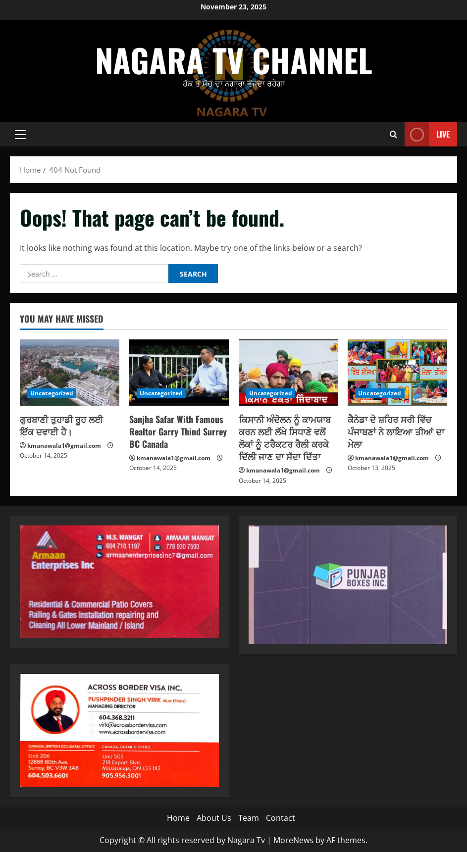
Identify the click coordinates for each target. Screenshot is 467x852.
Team (248, 817)
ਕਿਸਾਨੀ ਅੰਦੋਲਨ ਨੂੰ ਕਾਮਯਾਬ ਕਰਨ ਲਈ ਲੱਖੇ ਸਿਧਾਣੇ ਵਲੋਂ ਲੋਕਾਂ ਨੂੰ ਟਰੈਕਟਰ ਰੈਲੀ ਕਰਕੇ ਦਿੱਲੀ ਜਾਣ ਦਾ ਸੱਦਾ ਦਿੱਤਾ (285, 438)
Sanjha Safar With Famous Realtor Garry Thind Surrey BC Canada (178, 431)
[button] (20, 134)
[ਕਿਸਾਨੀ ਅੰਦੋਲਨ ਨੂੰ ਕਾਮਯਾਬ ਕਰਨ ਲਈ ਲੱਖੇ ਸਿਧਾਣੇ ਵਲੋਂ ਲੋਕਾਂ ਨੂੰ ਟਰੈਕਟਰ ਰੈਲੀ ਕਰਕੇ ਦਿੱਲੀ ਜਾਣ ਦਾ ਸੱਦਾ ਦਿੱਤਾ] (288, 372)
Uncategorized (51, 393)
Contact (280, 817)
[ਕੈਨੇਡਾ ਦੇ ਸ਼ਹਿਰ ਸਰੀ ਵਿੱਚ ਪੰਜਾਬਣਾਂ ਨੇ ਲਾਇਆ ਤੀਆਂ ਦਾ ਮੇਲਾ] (397, 372)
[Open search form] (393, 134)
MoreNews (293, 840)
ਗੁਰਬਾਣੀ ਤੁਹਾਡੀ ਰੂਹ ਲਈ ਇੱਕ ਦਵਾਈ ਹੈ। (61, 425)
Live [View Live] (427, 134)
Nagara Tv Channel (233, 60)
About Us (214, 817)
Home (178, 817)
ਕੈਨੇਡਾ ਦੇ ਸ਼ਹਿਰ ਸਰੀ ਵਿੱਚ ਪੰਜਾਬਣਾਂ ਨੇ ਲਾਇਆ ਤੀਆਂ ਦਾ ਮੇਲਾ (396, 431)
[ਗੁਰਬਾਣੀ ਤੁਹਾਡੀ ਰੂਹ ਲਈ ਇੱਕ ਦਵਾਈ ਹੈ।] (69, 372)
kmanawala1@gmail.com (64, 445)
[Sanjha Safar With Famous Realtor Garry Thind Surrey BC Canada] (179, 372)
